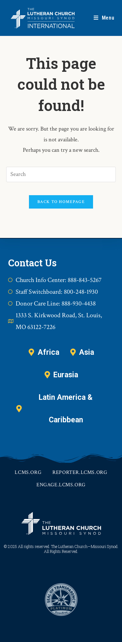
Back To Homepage (61, 202)
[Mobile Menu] (104, 18)
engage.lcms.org (61, 484)
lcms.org (28, 472)
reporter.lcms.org (79, 472)
